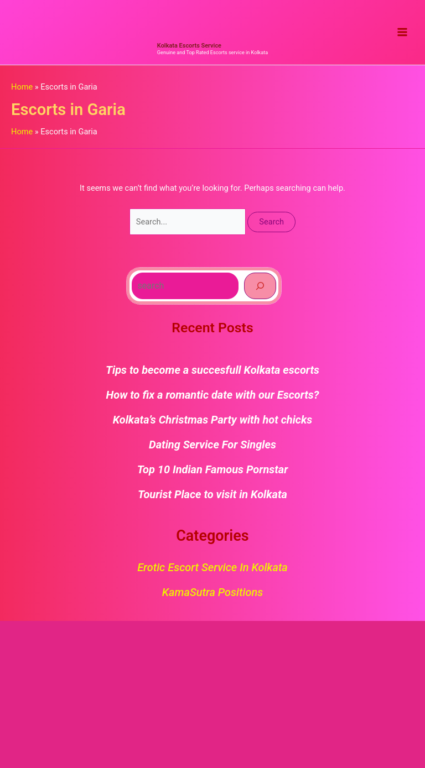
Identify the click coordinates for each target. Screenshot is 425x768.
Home (22, 87)
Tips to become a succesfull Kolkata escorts (212, 370)
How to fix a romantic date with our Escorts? (212, 394)
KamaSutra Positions (212, 592)
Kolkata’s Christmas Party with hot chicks (213, 419)
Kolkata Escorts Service (189, 45)
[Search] (260, 286)
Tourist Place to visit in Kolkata (212, 494)
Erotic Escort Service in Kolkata (212, 567)
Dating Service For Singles (212, 444)
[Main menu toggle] (402, 32)
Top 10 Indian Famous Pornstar (212, 469)
